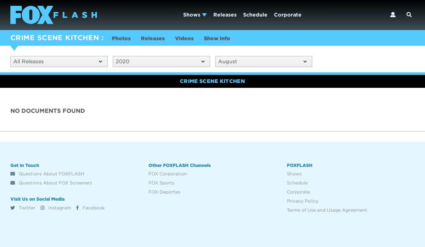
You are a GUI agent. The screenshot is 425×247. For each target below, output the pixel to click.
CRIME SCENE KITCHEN (54, 37)
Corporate (287, 15)
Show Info (217, 38)
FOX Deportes (164, 191)
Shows (195, 15)
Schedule (255, 15)
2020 (160, 61)
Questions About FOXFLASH (47, 173)
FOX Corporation (167, 173)
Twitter (22, 207)
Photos (121, 38)
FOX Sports (161, 182)
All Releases (57, 61)
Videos (184, 38)
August (262, 61)
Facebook (90, 207)
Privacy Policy (302, 201)
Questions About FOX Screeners (51, 182)
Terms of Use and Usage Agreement (327, 210)
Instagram (56, 207)
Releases (225, 15)
